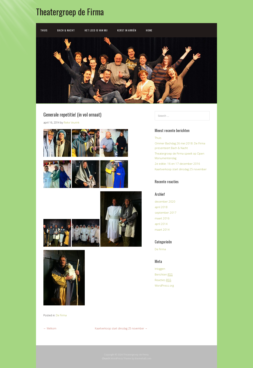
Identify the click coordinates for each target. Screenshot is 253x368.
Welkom (49, 328)
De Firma (61, 315)
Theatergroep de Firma (70, 11)
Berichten (164, 274)
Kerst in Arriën (126, 30)
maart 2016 (162, 218)
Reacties (163, 280)
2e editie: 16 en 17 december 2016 (177, 163)
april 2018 (161, 207)
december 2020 (165, 201)
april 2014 (161, 224)
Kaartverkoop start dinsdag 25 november (121, 328)
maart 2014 (162, 229)
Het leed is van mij (96, 30)
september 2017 (165, 212)
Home (149, 30)
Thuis (43, 30)
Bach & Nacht (66, 30)
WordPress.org (164, 285)
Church (106, 358)
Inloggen (160, 269)
